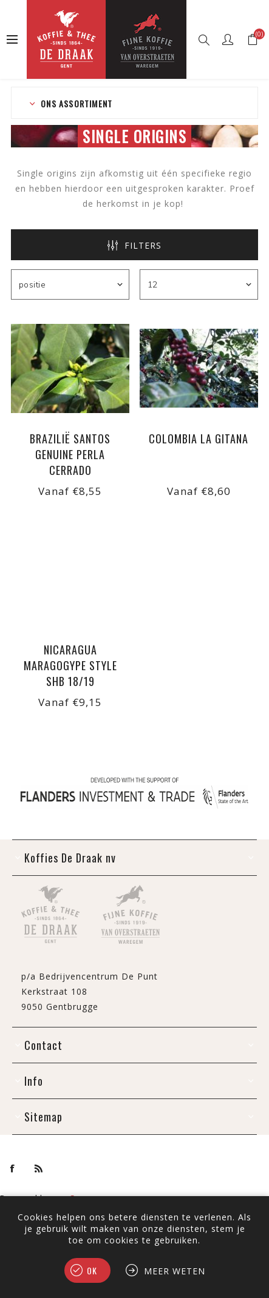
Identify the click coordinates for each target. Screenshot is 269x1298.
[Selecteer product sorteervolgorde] (70, 284)
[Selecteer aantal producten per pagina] (199, 284)
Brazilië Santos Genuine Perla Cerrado (70, 454)
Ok (92, 1270)
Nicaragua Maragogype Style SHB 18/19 (70, 665)
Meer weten (174, 1271)
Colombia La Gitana (198, 438)
